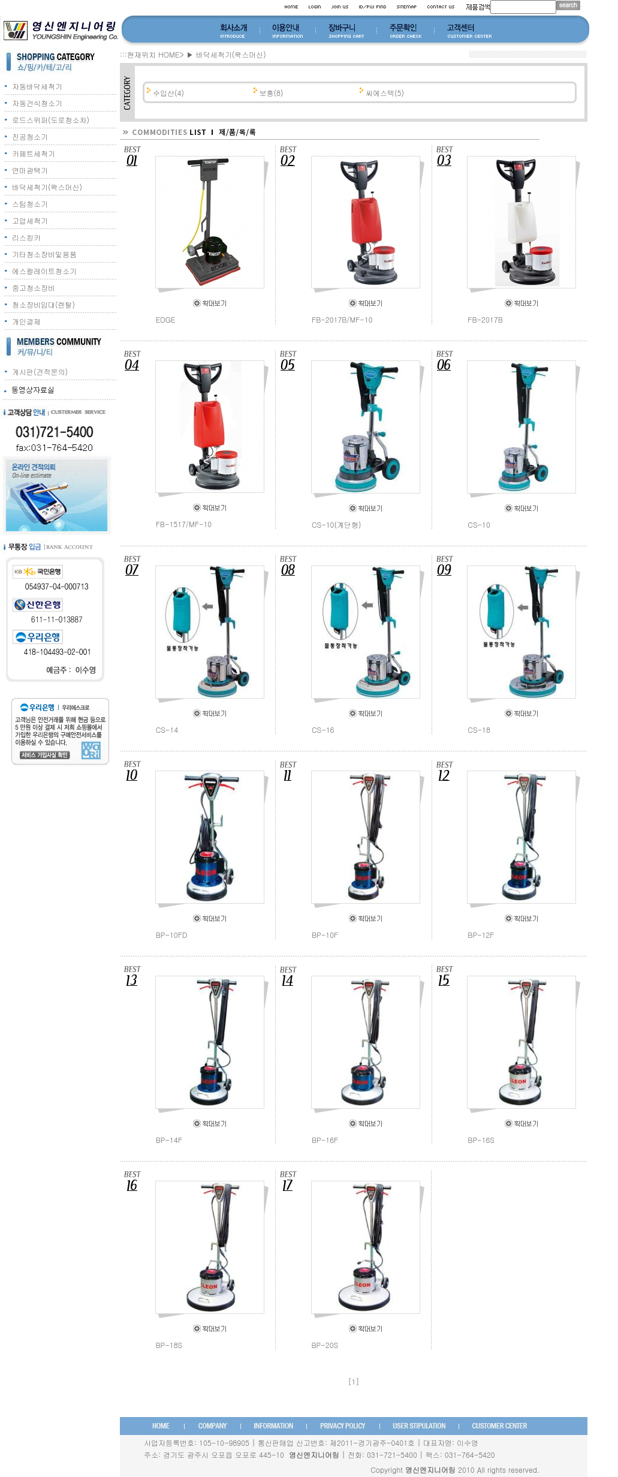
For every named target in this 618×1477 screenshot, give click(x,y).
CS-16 (323, 729)
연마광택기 (30, 170)
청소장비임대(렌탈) (43, 304)
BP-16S (481, 1140)
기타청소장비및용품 (44, 254)
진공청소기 (30, 136)
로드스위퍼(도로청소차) (50, 120)
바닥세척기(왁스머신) (47, 187)
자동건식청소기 (37, 103)
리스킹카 (26, 237)
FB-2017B (485, 319)
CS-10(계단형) (336, 524)
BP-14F (169, 1140)
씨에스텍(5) (383, 93)
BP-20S (325, 1345)
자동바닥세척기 (37, 86)
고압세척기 (30, 220)
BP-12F (481, 934)
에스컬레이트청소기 (44, 271)
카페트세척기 (33, 153)
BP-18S (169, 1345)
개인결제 (26, 321)
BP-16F (325, 1140)
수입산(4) (167, 93)
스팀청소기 (30, 203)
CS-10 (479, 524)
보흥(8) (270, 93)
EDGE (166, 319)
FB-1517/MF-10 (184, 524)
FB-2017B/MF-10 (342, 319)
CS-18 (479, 729)
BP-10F (325, 934)
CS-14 (167, 729)
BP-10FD (172, 934)
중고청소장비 (33, 287)
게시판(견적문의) (40, 371)
